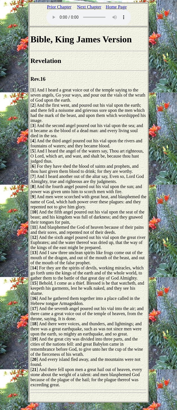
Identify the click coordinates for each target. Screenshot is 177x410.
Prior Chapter (59, 7)
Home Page (116, 7)
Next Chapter (89, 7)
